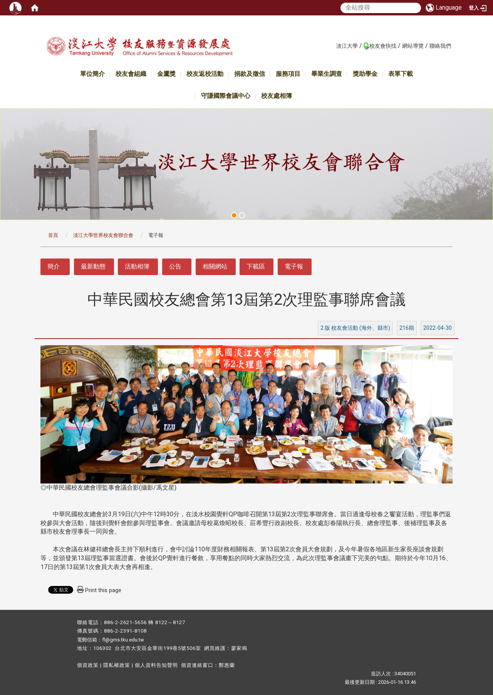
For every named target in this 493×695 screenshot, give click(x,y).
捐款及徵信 (249, 73)
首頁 (53, 235)
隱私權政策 (116, 665)
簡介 (53, 266)
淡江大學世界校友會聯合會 (103, 235)
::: (332, 45)
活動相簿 (137, 266)
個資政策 (88, 665)
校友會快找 (382, 46)
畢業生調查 (326, 73)
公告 (175, 266)
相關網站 (215, 266)
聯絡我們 (440, 46)
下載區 (255, 266)
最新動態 (93, 266)
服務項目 (288, 73)
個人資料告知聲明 (156, 665)
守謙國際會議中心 (225, 95)
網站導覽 (413, 46)
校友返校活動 (204, 73)
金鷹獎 (166, 73)
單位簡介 (92, 73)
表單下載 (400, 73)
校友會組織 (131, 73)
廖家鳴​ (239, 648)
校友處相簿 (276, 95)
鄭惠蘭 (227, 665)
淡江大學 (347, 46)
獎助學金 (365, 73)
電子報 (294, 266)
